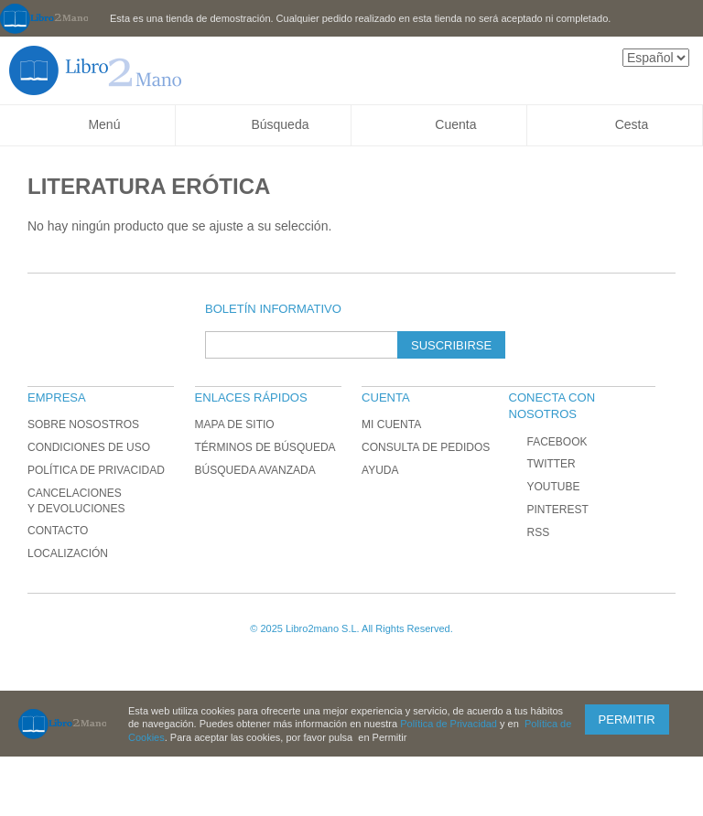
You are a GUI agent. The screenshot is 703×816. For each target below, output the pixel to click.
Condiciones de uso (88, 447)
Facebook (547, 441)
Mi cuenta (391, 424)
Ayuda (380, 470)
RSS (528, 532)
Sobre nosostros (83, 424)
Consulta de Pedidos (426, 447)
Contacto (57, 530)
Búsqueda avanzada (255, 470)
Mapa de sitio (235, 424)
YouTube (543, 486)
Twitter (541, 463)
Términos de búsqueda (265, 447)
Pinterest (548, 509)
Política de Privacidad (96, 470)
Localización (67, 553)
